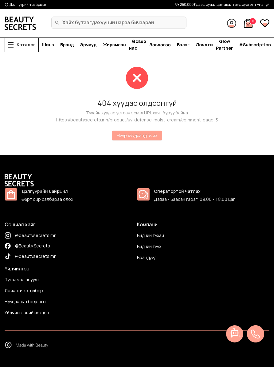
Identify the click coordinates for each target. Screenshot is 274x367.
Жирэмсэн (114, 45)
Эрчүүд (88, 45)
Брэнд (67, 45)
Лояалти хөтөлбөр (24, 290)
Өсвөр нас (137, 44)
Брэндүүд (146, 257)
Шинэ (48, 45)
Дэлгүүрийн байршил (26, 4)
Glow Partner (224, 44)
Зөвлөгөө (160, 45)
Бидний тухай (150, 235)
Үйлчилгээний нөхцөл (27, 312)
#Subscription (255, 45)
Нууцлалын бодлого (25, 301)
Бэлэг (183, 45)
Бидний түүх (149, 246)
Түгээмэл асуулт (22, 279)
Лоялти (204, 45)
